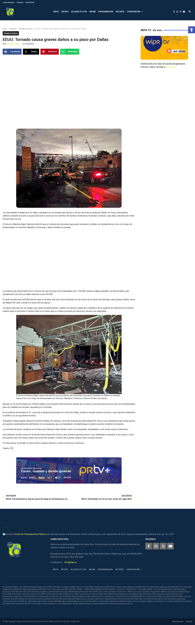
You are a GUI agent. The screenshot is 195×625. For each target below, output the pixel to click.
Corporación (135, 11)
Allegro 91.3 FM (79, 12)
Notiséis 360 (12, 44)
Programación (105, 12)
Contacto (20, 2)
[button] (191, 29)
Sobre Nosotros (9, 2)
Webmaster (75, 621)
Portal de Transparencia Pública (30, 534)
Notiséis (120, 12)
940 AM (92, 12)
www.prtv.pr (171, 67)
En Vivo (65, 12)
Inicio (56, 12)
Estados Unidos (26, 29)
